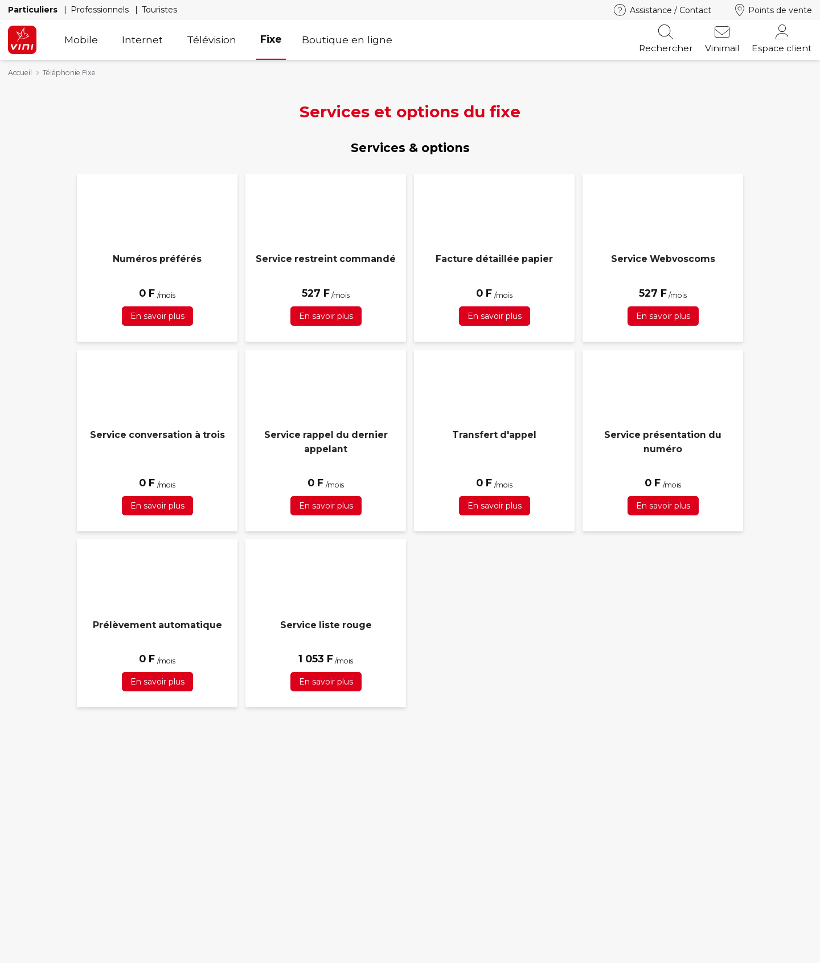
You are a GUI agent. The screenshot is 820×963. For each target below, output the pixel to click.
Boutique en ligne (347, 40)
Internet (142, 40)
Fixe (271, 39)
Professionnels (101, 10)
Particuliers (34, 10)
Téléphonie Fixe (69, 72)
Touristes (159, 10)
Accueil (20, 72)
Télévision (211, 40)
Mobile (81, 40)
